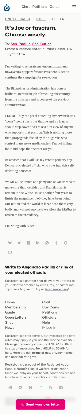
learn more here (56, 289)
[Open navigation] (74, 6)
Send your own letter (40, 404)
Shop (9, 322)
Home (10, 302)
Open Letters (16, 317)
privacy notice (62, 352)
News (9, 328)
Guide (54, 7)
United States (17, 19)
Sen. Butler (41, 44)
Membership (15, 307)
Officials (49, 317)
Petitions (39, 7)
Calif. (41, 19)
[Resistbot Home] (6, 10)
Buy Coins (50, 307)
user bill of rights (23, 357)
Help (46, 322)
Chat (26, 7)
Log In (49, 328)
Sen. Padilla (21, 44)
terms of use (41, 352)
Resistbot (12, 280)
